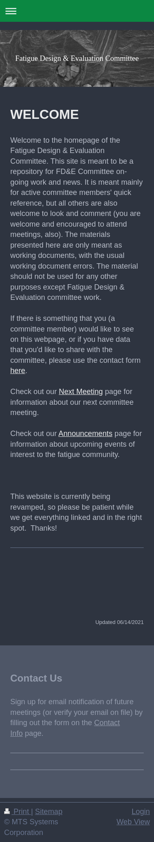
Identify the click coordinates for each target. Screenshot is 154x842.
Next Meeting (81, 391)
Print (17, 811)
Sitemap (48, 811)
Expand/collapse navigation (77, 11)
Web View (133, 822)
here (17, 370)
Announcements (85, 433)
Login (140, 811)
